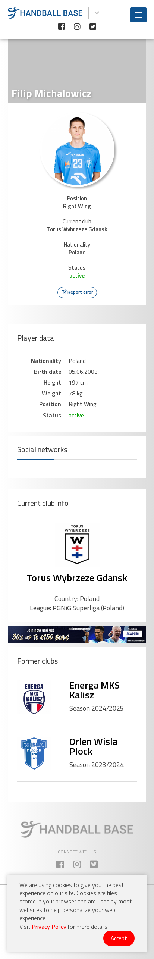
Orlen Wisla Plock (93, 746)
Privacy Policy (49, 926)
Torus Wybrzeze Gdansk (77, 577)
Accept (119, 938)
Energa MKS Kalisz (94, 690)
